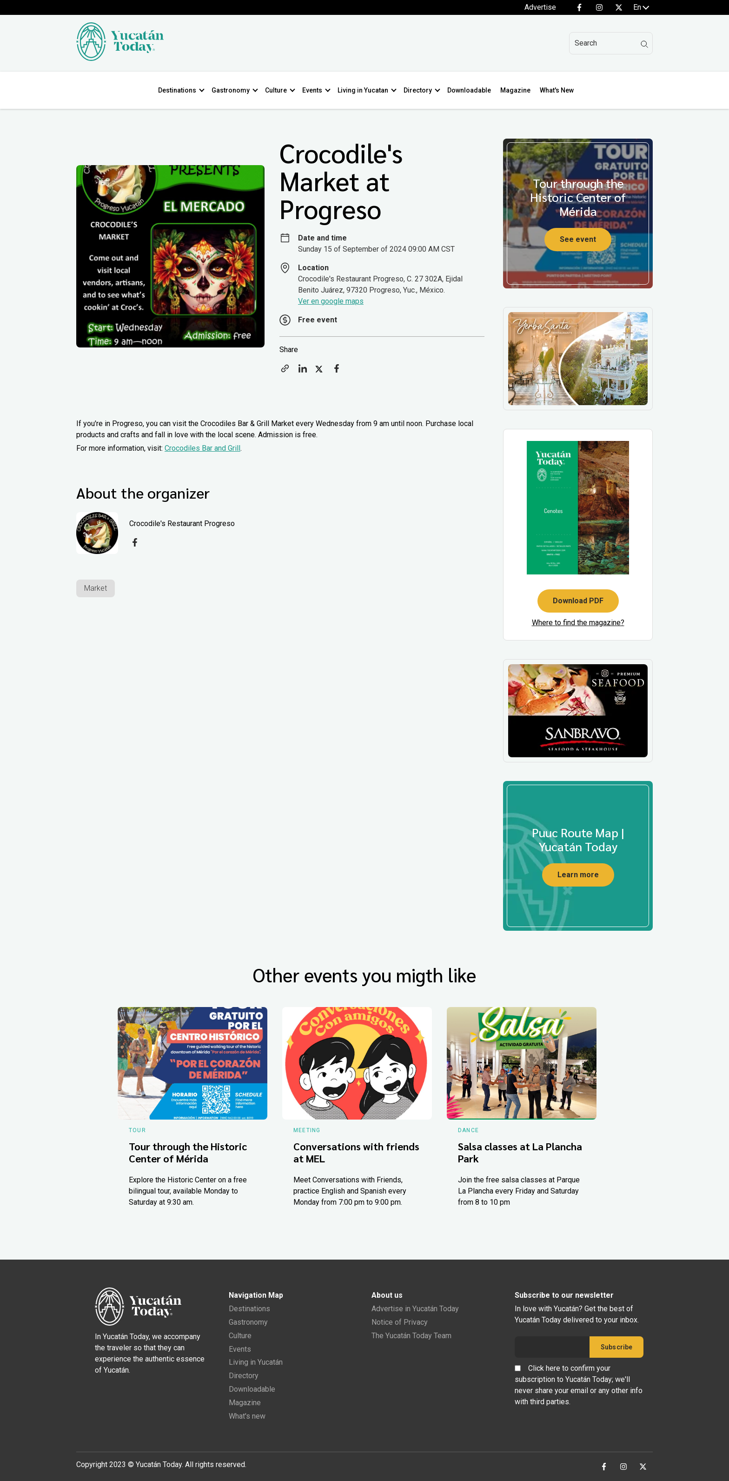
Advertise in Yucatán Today (415, 1308)
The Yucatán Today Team (411, 1335)
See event (578, 239)
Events (314, 90)
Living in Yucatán (256, 1362)
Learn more (578, 874)
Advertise (540, 7)
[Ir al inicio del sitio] (120, 58)
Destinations (179, 90)
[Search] (611, 43)
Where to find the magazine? (578, 622)
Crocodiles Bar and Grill (202, 448)
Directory (419, 90)
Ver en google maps (331, 301)
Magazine (517, 90)
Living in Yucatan (364, 90)
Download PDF (578, 600)
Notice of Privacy (399, 1322)
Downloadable (471, 90)
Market (95, 588)
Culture (278, 90)
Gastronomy (232, 90)
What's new (247, 1416)
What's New (559, 90)
